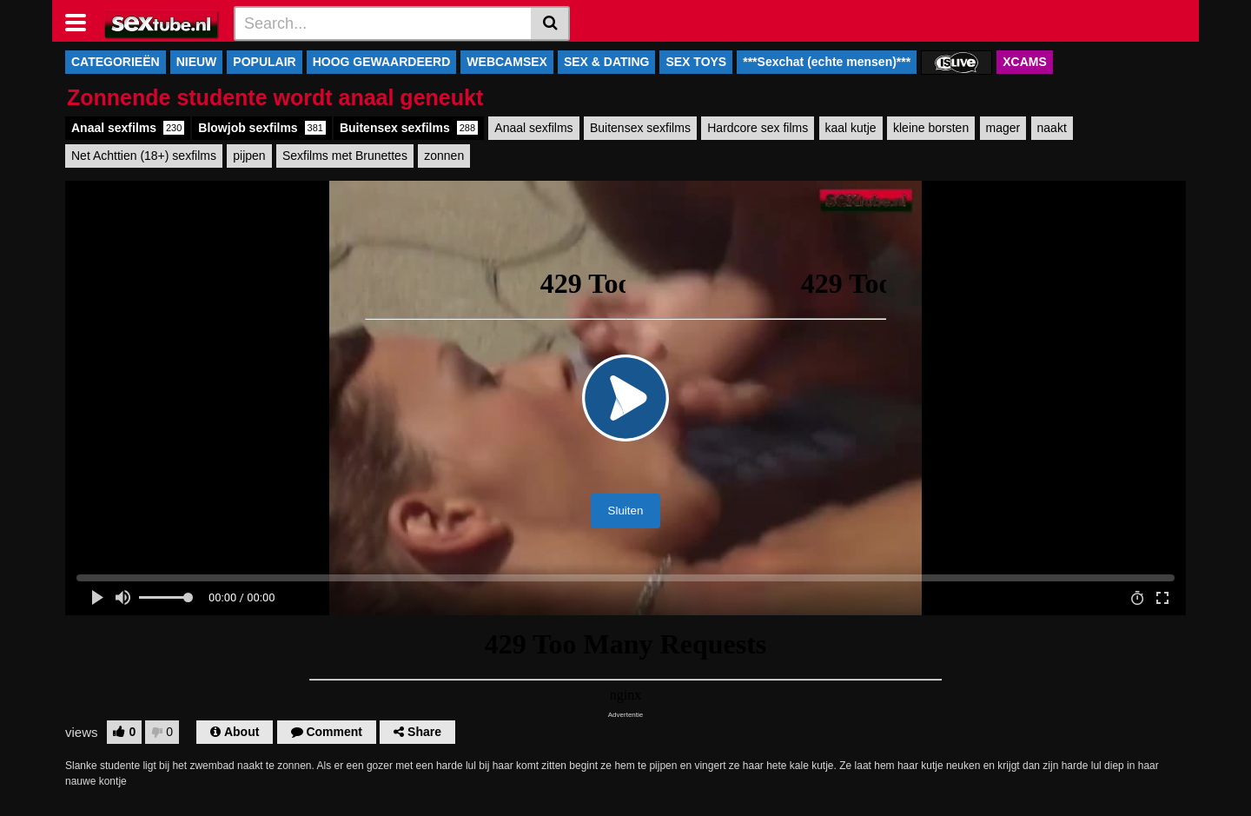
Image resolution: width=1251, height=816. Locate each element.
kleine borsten (931, 128)
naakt (1052, 128)
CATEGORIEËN (115, 62)
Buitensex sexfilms (409, 128)
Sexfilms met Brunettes (344, 156)
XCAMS (1025, 62)
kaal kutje (851, 128)
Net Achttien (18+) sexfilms (143, 156)
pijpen (249, 156)
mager (1003, 128)
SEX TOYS (695, 62)
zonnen (444, 156)
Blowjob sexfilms (262, 128)
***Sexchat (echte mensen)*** (826, 62)
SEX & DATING (607, 62)
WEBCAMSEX (507, 62)
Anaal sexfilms (127, 128)
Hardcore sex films (757, 128)
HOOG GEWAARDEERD (382, 62)
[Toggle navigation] (82, 21)
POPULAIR (264, 62)
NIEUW (196, 62)
